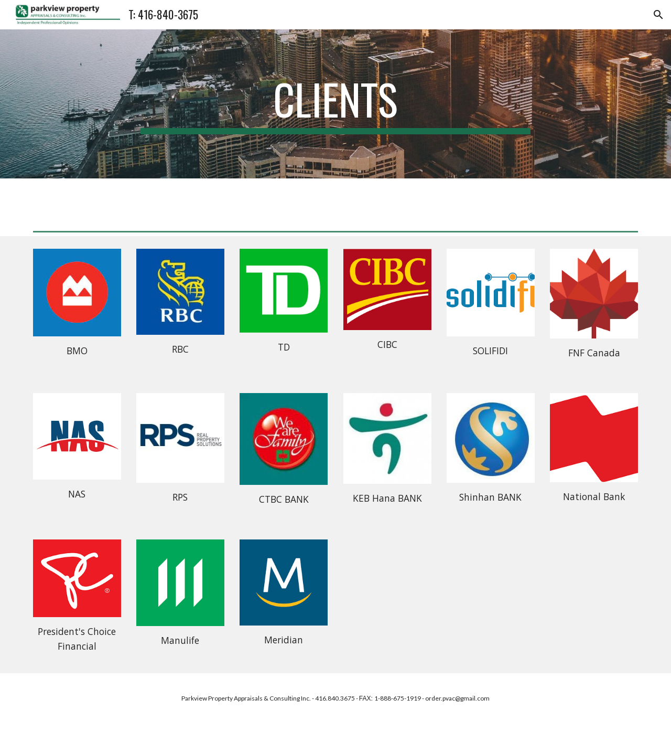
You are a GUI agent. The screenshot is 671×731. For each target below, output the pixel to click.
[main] (335, 104)
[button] (658, 14)
